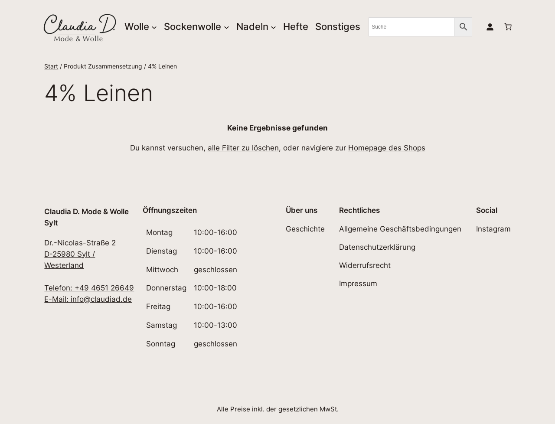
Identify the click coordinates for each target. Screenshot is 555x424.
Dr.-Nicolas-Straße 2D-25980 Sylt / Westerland (80, 254)
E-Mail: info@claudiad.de (88, 299)
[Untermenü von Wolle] (154, 26)
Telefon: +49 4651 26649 (89, 288)
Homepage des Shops (386, 148)
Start (51, 66)
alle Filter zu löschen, (244, 148)
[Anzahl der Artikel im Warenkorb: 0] (508, 27)
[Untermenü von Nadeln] (273, 26)
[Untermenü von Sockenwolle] (226, 26)
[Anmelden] (489, 27)
